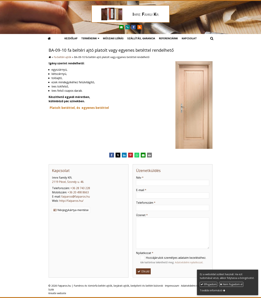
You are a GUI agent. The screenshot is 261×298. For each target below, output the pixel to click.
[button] (212, 38)
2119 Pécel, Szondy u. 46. (68, 182)
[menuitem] (70, 38)
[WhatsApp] (137, 155)
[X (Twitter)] (118, 155)
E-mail (141, 190)
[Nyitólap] (131, 14)
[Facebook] (133, 27)
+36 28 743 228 (80, 188)
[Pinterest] (130, 155)
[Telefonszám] (127, 27)
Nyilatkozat (144, 253)
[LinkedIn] (124, 155)
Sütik (51, 289)
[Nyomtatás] (149, 155)
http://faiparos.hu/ (71, 201)
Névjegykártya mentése (71, 210)
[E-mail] (121, 27)
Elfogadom (209, 284)
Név (140, 178)
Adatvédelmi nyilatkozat (189, 262)
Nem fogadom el (231, 284)
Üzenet (142, 215)
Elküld (143, 271)
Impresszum (172, 285)
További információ (211, 290)
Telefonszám (145, 203)
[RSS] (139, 27)
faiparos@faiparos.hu (75, 196)
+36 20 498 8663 (78, 192)
